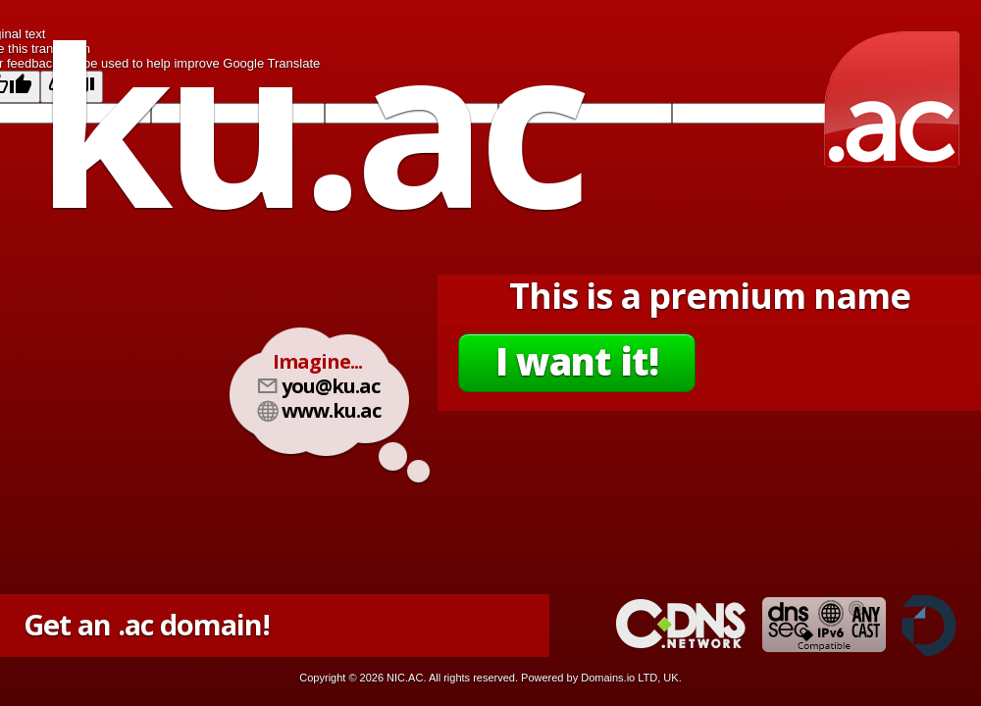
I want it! (576, 360)
